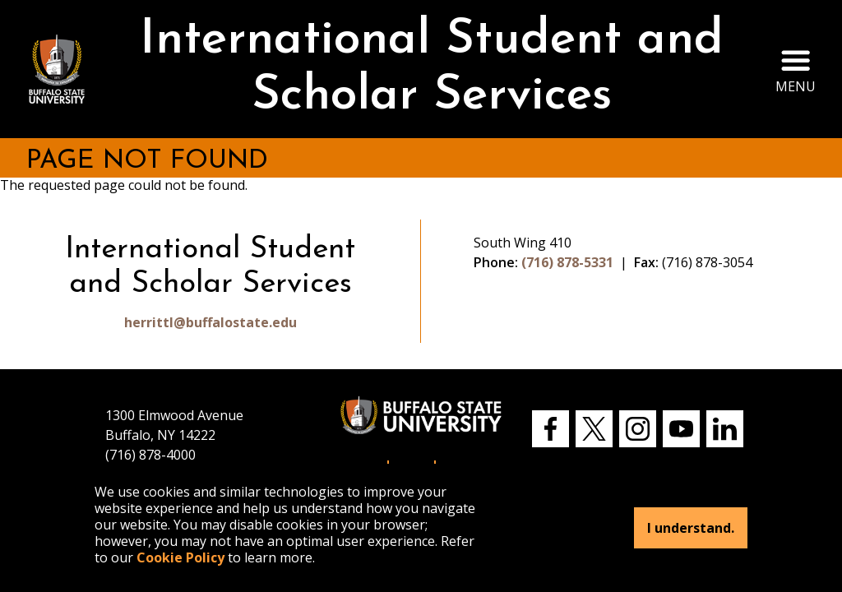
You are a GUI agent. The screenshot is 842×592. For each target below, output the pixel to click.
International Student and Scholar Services (432, 68)
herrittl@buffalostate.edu (210, 322)
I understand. (690, 528)
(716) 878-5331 (567, 262)
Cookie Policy (180, 557)
